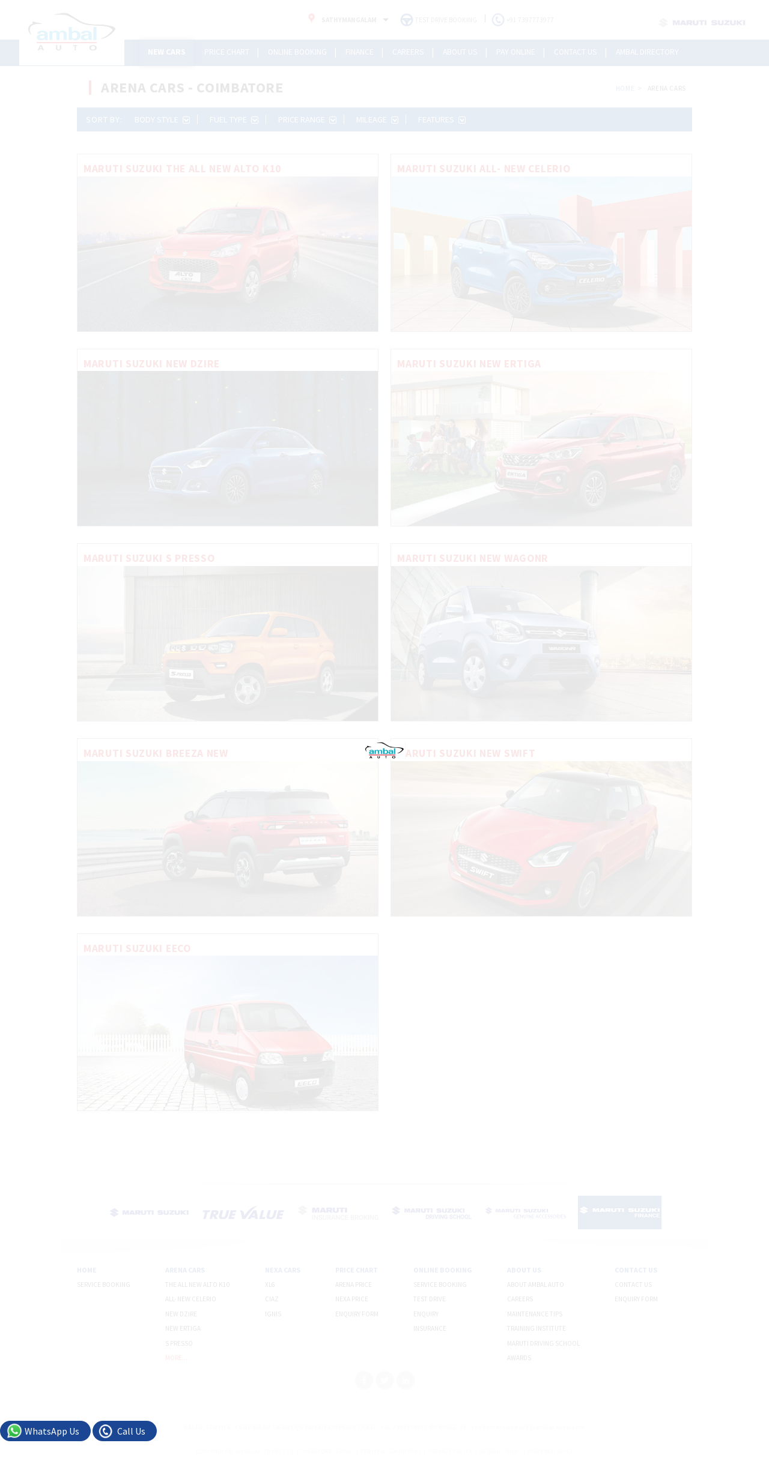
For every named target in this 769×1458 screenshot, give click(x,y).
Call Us (131, 1431)
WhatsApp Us (52, 1431)
